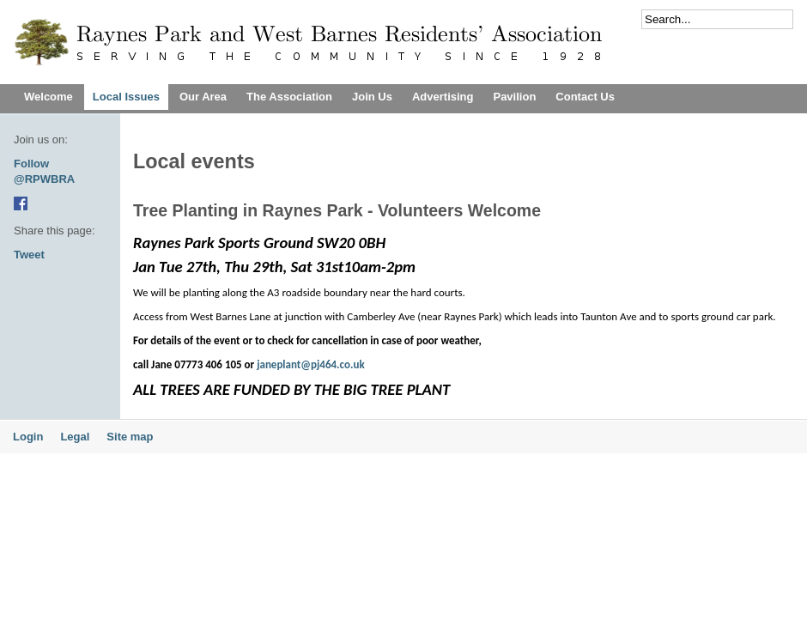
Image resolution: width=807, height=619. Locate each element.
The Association (289, 96)
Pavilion (514, 96)
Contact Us (585, 96)
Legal (74, 436)
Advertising (443, 96)
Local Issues (126, 96)
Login (28, 436)
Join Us (372, 96)
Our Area (203, 96)
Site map (129, 436)
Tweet (29, 254)
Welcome (48, 96)
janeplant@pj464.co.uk (310, 364)
